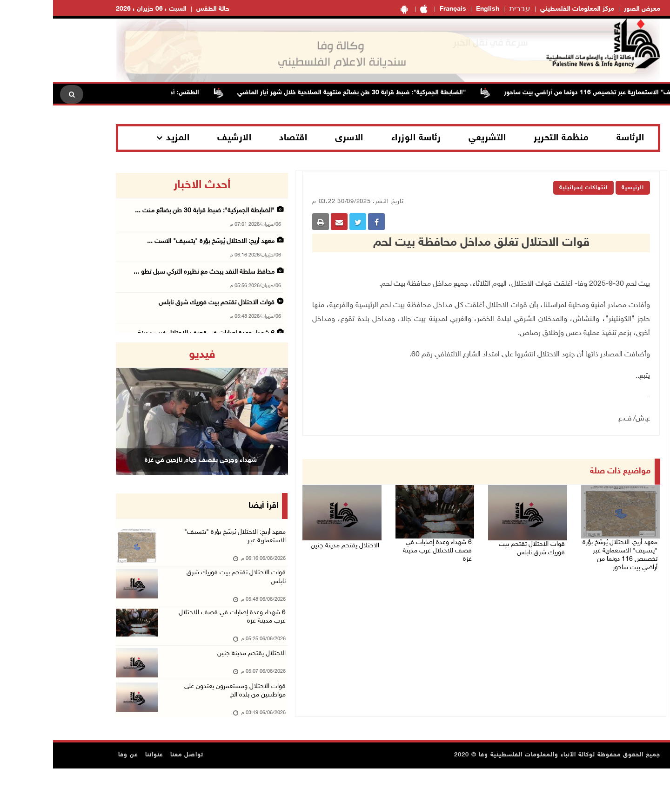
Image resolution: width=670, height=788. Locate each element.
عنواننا (101, 774)
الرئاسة (577, 138)
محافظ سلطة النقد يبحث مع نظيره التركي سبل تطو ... (150, 272)
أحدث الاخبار (149, 185)
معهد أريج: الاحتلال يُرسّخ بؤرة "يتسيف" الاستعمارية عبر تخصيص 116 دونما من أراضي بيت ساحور (566, 550)
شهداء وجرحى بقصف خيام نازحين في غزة (147, 460)
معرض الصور (589, 9)
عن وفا (75, 774)
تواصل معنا (133, 774)
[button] (76, 408)
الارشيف (181, 138)
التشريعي (434, 138)
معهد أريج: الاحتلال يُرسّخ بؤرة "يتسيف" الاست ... (157, 241)
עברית (466, 9)
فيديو (149, 355)
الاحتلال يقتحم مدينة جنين (297, 541)
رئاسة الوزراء (363, 138)
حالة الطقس (159, 9)
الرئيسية (580, 187)
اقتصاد (240, 138)
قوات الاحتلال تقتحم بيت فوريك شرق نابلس (476, 547)
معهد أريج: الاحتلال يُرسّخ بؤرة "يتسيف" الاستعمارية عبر (178, 539)
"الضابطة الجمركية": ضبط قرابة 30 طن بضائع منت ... (151, 211)
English (434, 9)
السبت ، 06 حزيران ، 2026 (98, 9)
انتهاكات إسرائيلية (530, 187)
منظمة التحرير (508, 138)
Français (400, 9)
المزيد (124, 138)
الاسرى (296, 138)
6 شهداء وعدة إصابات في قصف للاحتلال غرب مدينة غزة (383, 545)
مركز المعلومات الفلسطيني (524, 9)
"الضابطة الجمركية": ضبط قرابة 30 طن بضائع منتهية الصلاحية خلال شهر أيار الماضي (293, 93)
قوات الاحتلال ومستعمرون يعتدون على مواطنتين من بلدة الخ (178, 708)
